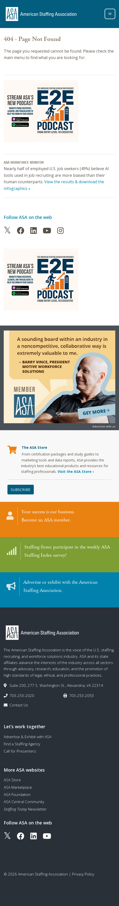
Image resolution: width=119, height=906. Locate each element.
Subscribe (21, 489)
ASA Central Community (24, 801)
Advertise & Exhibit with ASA (27, 736)
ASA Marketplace (18, 787)
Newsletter (25, 809)
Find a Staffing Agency (22, 743)
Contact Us (18, 704)
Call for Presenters (20, 751)
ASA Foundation (17, 794)
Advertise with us (103, 426)
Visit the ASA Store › (76, 471)
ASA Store (12, 779)
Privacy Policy (83, 874)
